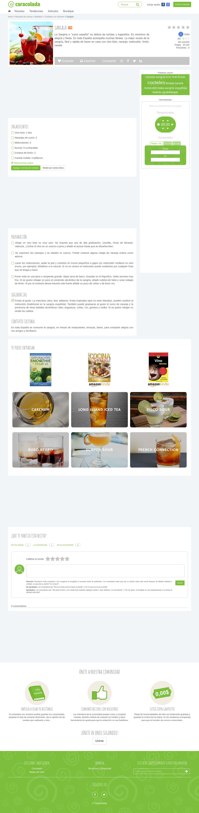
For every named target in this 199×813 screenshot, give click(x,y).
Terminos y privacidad (99, 768)
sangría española (176, 88)
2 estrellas (62, 559)
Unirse (99, 740)
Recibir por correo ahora (53, 168)
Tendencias (36, 11)
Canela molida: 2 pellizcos (29, 157)
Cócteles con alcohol (55, 16)
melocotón (150, 88)
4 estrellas (52, 559)
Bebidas (39, 16)
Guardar (66, 61)
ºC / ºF (167, 143)
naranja (150, 77)
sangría (160, 77)
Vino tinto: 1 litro (23, 132)
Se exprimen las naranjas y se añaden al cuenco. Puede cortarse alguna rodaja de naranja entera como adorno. (74, 254)
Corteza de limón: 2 (25, 152)
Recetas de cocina (24, 16)
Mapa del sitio (36, 772)
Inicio (10, 16)
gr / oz (176, 143)
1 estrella (67, 559)
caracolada (24, 4)
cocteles (156, 82)
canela (179, 83)
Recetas (20, 11)
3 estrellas (57, 559)
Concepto (37, 768)
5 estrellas (47, 559)
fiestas (170, 83)
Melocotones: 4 (23, 142)
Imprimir (88, 61)
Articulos (53, 11)
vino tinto (171, 77)
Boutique (68, 11)
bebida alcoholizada (165, 92)
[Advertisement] (165, 220)
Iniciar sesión (153, 4)
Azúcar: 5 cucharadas (26, 147)
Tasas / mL (156, 143)
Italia (161, 88)
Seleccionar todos (22, 162)
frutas (181, 77)
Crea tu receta (182, 4)
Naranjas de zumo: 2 (26, 137)
